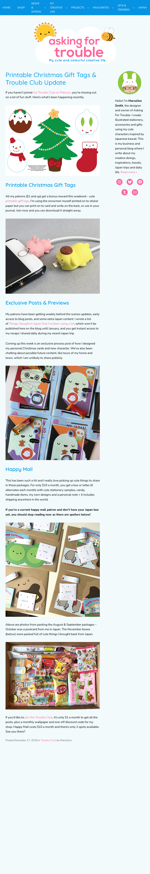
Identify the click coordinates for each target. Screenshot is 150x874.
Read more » (129, 172)
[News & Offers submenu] (45, 7)
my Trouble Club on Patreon (52, 93)
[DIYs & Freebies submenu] (133, 7)
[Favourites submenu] (113, 7)
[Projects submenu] (88, 7)
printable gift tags (17, 201)
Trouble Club (48, 740)
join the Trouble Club (39, 717)
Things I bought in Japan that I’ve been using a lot (41, 324)
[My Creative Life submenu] (66, 7)
